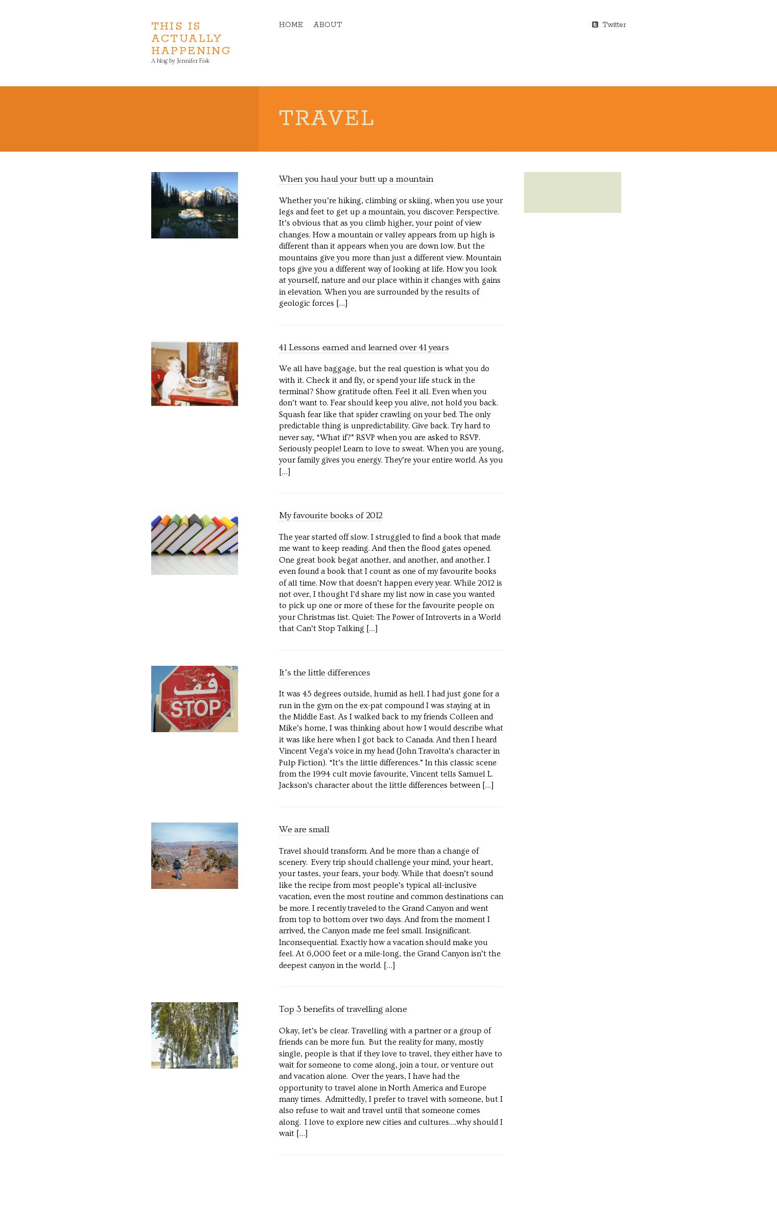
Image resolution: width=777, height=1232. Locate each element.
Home (291, 25)
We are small (304, 829)
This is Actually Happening (191, 38)
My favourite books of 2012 (331, 515)
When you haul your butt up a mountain (356, 179)
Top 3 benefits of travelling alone (343, 1009)
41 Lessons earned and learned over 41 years (364, 347)
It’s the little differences (324, 672)
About (327, 25)
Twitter (614, 24)
